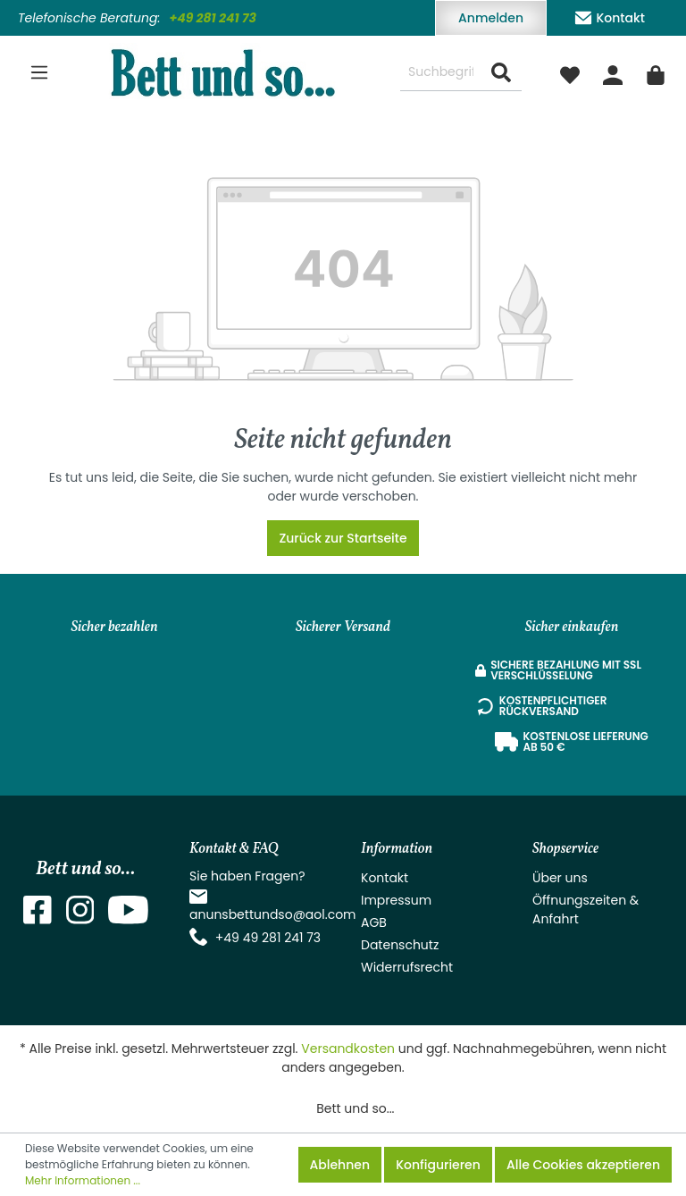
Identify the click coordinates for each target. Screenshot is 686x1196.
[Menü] (39, 72)
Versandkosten (348, 1048)
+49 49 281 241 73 (268, 938)
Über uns (560, 878)
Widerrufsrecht (407, 967)
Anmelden (490, 18)
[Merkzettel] (569, 72)
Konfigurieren (438, 1165)
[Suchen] (501, 73)
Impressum (396, 900)
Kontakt (609, 15)
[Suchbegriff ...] (440, 73)
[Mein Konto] (612, 72)
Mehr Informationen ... (82, 1180)
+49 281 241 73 (212, 18)
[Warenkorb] (655, 72)
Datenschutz (400, 945)
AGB (374, 922)
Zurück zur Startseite (342, 538)
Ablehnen (340, 1165)
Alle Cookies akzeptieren (583, 1165)
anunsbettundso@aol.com (272, 914)
